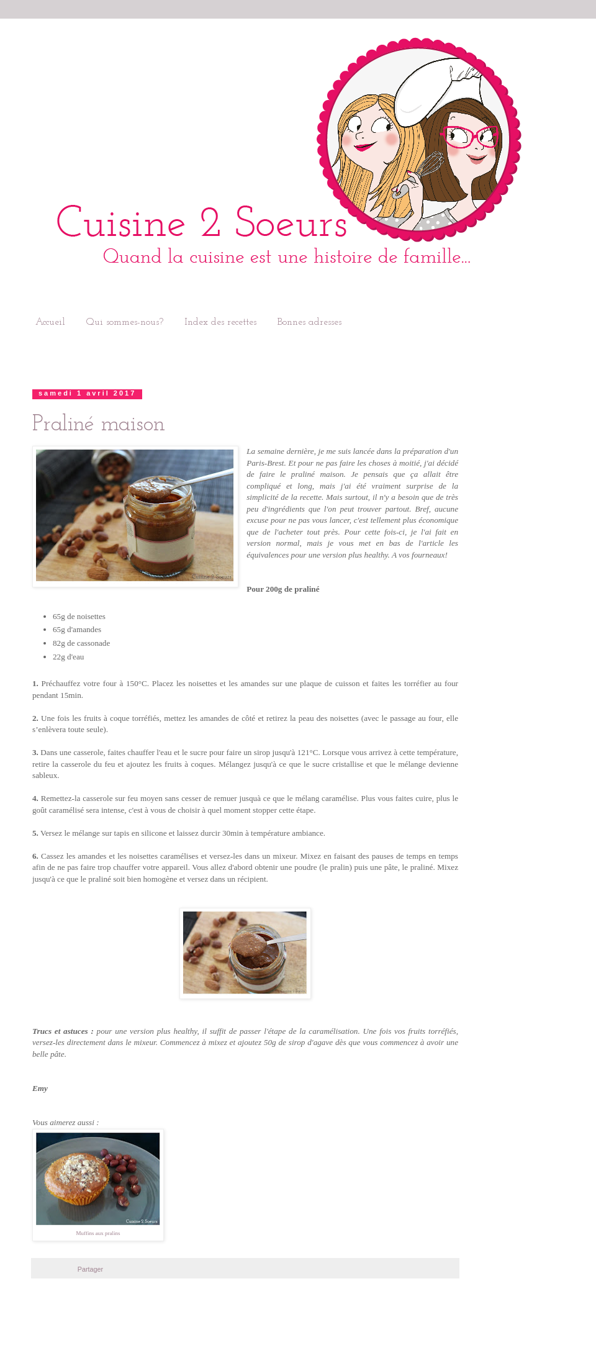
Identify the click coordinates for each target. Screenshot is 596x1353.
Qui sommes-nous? (124, 322)
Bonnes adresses (309, 322)
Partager (90, 1269)
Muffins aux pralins (98, 1233)
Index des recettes (220, 322)
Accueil (50, 322)
